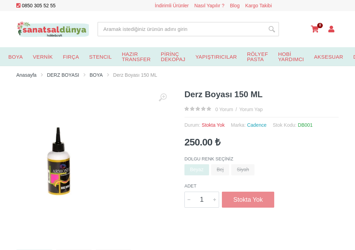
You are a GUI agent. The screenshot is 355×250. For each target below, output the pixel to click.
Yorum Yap (250, 109)
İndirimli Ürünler (172, 5)
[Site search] (181, 29)
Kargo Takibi (258, 5)
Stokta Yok (248, 199)
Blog (235, 5)
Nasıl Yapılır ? (209, 5)
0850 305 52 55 (35, 5)
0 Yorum (224, 109)
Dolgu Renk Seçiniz (208, 158)
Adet (190, 186)
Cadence (257, 125)
